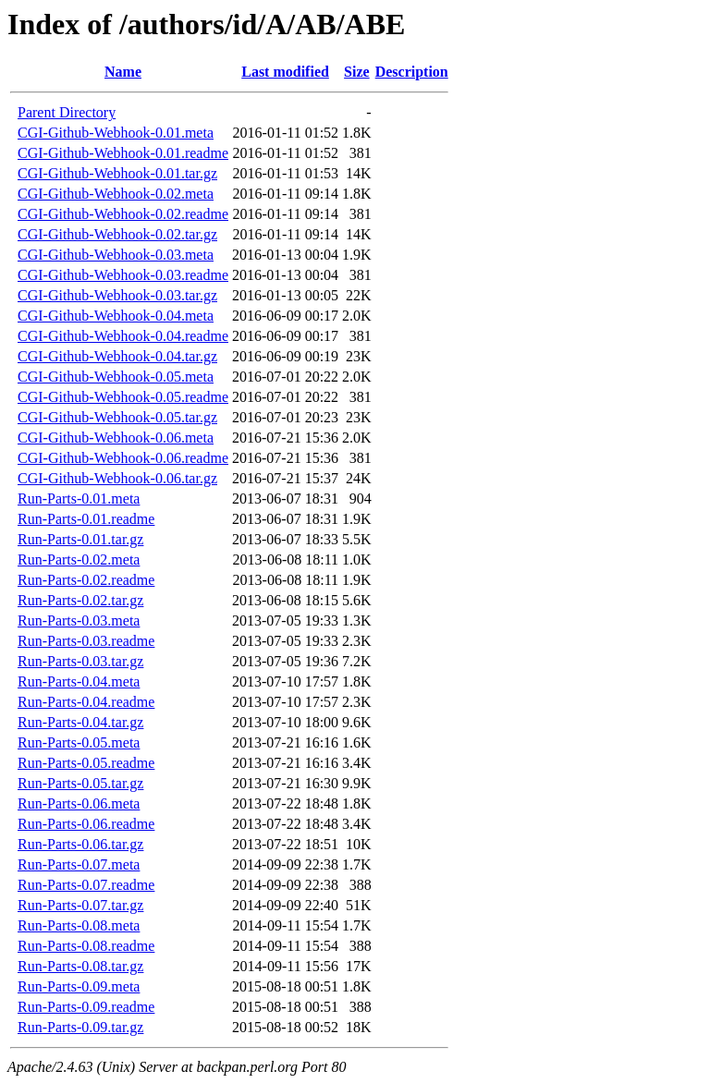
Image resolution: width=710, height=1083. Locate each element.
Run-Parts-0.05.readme (86, 763)
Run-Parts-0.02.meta (79, 559)
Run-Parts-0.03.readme (86, 641)
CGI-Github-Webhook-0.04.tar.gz (117, 356)
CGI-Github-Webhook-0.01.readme (123, 153)
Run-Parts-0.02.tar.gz (80, 600)
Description (411, 71)
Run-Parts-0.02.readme (86, 580)
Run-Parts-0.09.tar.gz (80, 1027)
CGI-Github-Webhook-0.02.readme (123, 214)
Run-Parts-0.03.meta (79, 620)
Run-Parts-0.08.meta (79, 925)
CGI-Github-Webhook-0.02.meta (116, 193)
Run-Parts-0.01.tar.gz (80, 539)
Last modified (285, 71)
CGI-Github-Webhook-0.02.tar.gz (117, 234)
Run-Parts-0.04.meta (79, 681)
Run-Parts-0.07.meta (79, 864)
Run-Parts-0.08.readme (86, 946)
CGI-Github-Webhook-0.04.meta (116, 315)
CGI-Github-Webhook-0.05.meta (116, 376)
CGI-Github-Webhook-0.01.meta (116, 132)
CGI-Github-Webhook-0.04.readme (123, 336)
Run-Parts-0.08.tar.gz (80, 966)
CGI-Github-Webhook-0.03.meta (116, 254)
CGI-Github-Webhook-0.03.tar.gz (117, 295)
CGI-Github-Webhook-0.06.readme (123, 458)
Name (122, 71)
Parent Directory (67, 112)
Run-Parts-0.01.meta (79, 498)
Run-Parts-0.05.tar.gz (80, 783)
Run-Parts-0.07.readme (86, 885)
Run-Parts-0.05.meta (79, 742)
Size (357, 71)
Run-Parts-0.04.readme (86, 702)
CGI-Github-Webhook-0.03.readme (123, 275)
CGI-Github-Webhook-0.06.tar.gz (117, 478)
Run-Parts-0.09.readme (86, 1007)
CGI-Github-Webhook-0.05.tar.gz (117, 417)
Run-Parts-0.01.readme (86, 519)
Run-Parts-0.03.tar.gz (80, 661)
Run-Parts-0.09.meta (79, 986)
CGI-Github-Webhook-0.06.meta (116, 437)
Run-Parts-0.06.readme (86, 824)
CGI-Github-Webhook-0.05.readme (123, 397)
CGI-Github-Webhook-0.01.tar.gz (117, 173)
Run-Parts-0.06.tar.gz (80, 844)
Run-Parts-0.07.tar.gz (80, 905)
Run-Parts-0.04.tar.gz (80, 722)
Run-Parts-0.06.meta (79, 803)
